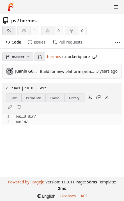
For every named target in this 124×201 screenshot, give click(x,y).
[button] (40, 56)
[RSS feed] (8, 30)
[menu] (46, 196)
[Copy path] (94, 57)
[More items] (117, 42)
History (74, 98)
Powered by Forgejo (26, 182)
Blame (54, 98)
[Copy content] (98, 97)
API (84, 195)
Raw (14, 98)
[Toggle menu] (116, 7)
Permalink (33, 98)
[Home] (11, 7)
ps (13, 20)
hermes (28, 20)
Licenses (68, 195)
